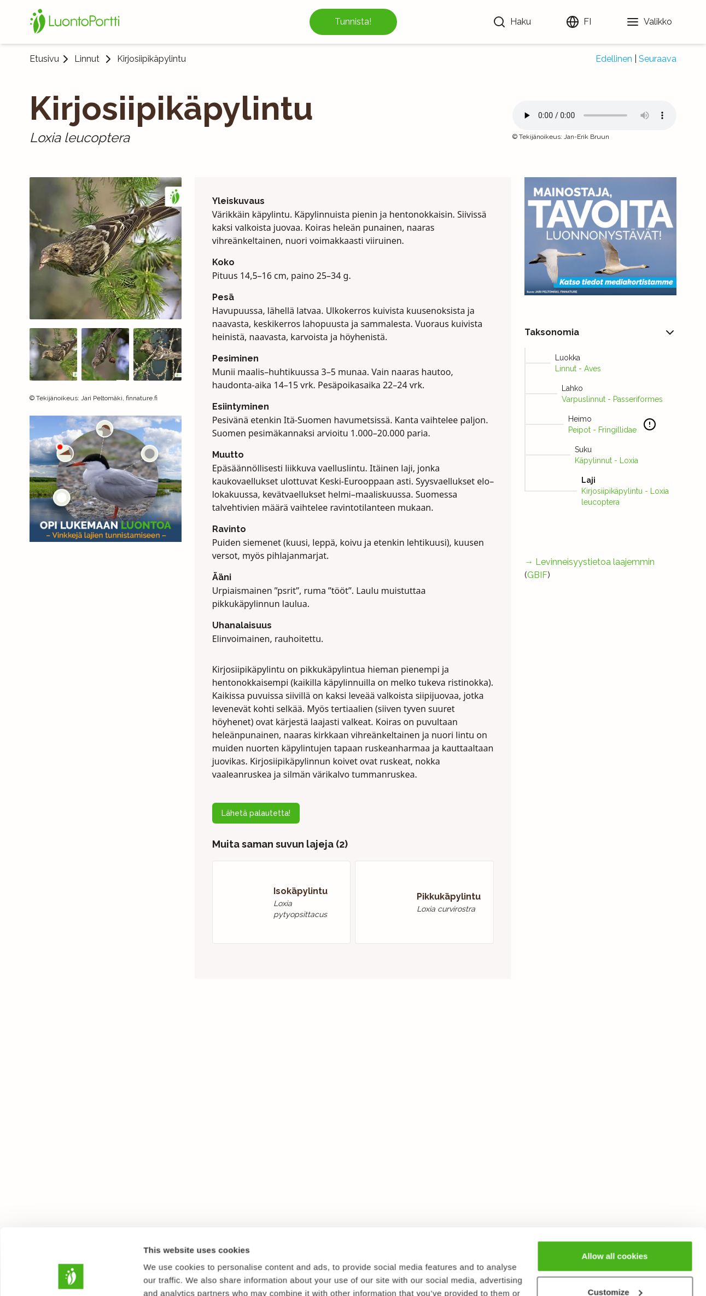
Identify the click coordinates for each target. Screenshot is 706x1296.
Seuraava (657, 59)
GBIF (537, 575)
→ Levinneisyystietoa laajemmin (589, 562)
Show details (168, 1274)
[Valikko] (649, 22)
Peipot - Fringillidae (602, 429)
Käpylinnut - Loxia (606, 460)
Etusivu (44, 59)
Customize (615, 1229)
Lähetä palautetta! (255, 813)
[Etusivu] (77, 22)
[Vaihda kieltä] (579, 22)
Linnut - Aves (578, 368)
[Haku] (511, 22)
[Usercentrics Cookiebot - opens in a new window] (71, 1274)
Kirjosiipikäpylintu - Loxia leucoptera (625, 496)
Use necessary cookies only (614, 1265)
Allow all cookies (615, 1194)
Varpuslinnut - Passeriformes (612, 399)
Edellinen (614, 59)
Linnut (87, 59)
